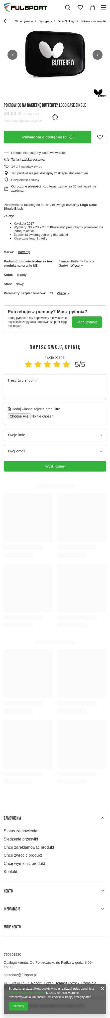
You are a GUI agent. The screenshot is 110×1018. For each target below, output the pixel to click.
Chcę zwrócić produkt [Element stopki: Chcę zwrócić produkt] (23, 855)
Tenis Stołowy (66, 21)
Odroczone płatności (26, 186)
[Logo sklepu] (25, 7)
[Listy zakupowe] (80, 7)
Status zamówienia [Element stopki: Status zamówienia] (20, 831)
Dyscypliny (45, 21)
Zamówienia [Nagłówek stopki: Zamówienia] (12, 818)
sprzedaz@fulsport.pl (20, 975)
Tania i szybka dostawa (28, 159)
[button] (12, 55)
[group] (55, 55)
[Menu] (104, 7)
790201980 (12, 955)
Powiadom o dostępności (47, 137)
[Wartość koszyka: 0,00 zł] (92, 7)
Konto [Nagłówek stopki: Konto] (8, 891)
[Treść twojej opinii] (55, 386)
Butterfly (24, 252)
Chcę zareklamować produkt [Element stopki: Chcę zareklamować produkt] (29, 847)
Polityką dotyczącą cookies (26, 993)
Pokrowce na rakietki (93, 21)
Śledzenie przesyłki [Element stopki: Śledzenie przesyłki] (21, 839)
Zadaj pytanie (87, 322)
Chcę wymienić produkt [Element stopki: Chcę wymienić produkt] (24, 863)
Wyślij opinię (55, 466)
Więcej (75, 265)
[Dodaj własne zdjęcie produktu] (41, 416)
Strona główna (24, 21)
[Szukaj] (67, 7)
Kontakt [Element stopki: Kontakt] (10, 872)
